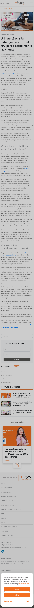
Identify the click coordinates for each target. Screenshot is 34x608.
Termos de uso (24, 584)
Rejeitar (17, 595)
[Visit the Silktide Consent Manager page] (27, 601)
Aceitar (17, 589)
